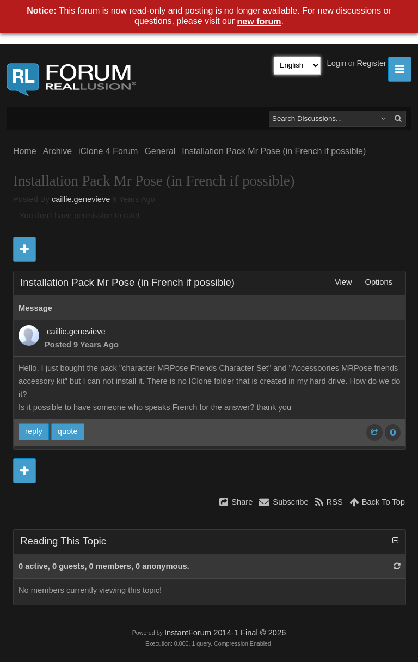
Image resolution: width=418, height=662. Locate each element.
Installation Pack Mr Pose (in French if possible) (274, 151)
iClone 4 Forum (108, 151)
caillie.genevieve (81, 199)
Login (337, 63)
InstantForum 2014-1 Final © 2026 (225, 632)
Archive (57, 151)
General (159, 151)
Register (371, 63)
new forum (259, 21)
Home (24, 151)
